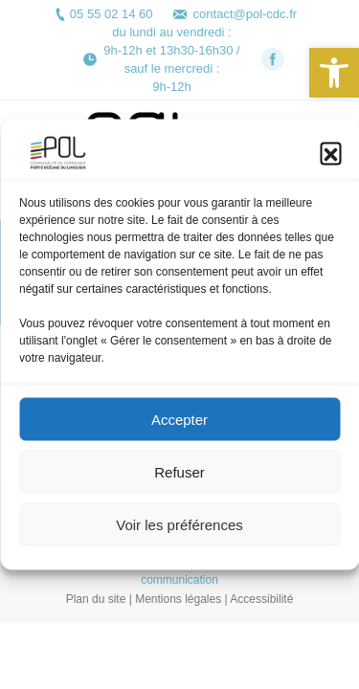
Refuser (179, 477)
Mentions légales (178, 599)
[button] (334, 73)
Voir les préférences (179, 530)
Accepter (179, 424)
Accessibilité (261, 599)
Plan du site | (101, 599)
